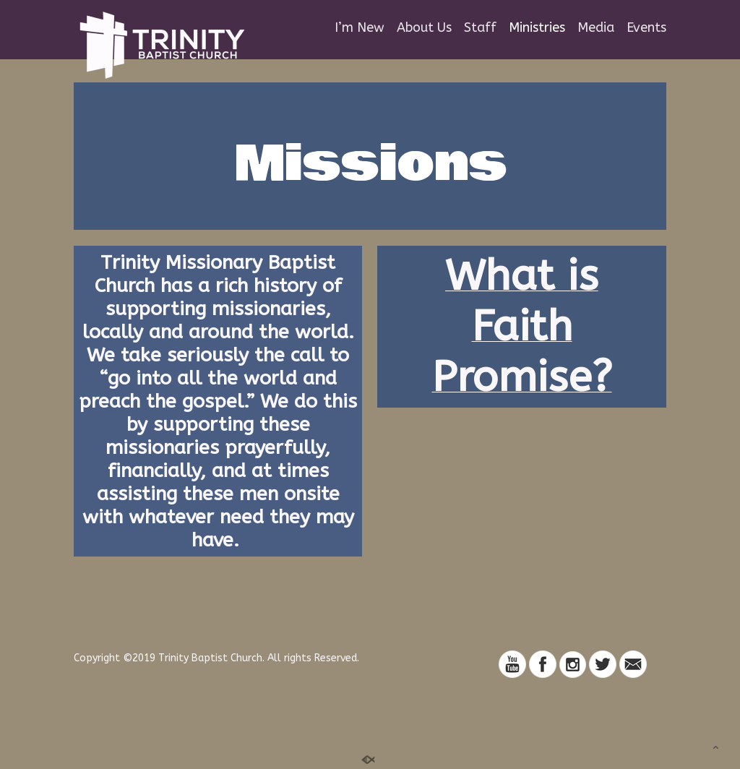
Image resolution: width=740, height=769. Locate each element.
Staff (480, 27)
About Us (424, 27)
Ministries (537, 27)
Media (595, 27)
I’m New (359, 27)
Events (646, 27)
